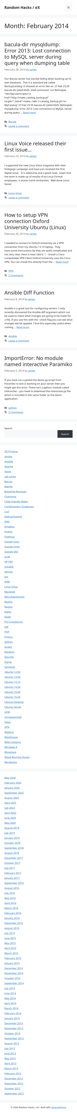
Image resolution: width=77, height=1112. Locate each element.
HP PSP (8, 561)
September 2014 (14, 983)
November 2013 (13, 1028)
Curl (6, 511)
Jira (6, 576)
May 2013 (10, 1058)
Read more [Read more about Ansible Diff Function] (22, 327)
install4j (9, 566)
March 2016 (11, 908)
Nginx (7, 611)
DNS (7, 521)
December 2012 (13, 1078)
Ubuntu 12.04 (12, 672)
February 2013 (12, 1073)
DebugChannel (13, 516)
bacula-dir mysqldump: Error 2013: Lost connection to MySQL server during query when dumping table (37, 53)
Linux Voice (15, 193)
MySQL (8, 601)
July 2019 (9, 833)
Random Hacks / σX (22, 7)
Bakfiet (8, 486)
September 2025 (14, 792)
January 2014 (12, 1018)
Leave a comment (18, 126)
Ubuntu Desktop (14, 702)
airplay (8, 456)
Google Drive (12, 546)
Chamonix (10, 496)
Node (7, 616)
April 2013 (10, 1063)
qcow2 (8, 647)
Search (8, 428)
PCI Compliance (13, 622)
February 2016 (12, 913)
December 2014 (13, 968)
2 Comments (15, 275)
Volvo (7, 722)
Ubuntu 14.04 (12, 687)
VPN (10, 271)
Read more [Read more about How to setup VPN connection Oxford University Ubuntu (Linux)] (62, 262)
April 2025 (10, 803)
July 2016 (9, 893)
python (12, 407)
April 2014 (10, 1003)
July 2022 (9, 808)
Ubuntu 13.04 (12, 677)
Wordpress (10, 762)
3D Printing (11, 451)
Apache (8, 466)
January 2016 (12, 918)
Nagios (8, 606)
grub (7, 556)
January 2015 (12, 963)
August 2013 (11, 1043)
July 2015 (9, 933)
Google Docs (11, 541)
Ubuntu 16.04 (12, 697)
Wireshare (10, 752)
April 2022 (10, 813)
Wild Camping (12, 742)
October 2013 (12, 1033)
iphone (8, 571)
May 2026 (10, 777)
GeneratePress (58, 1107)
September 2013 (14, 1038)
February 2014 (12, 1013)
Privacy (8, 637)
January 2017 (12, 878)
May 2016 (10, 898)
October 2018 (12, 843)
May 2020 (10, 823)
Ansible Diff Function (29, 292)
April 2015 (10, 948)
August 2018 (11, 853)
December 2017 (13, 858)
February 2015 (12, 958)
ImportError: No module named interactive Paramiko (38, 361)
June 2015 (10, 938)
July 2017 (9, 868)
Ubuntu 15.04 (12, 692)
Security (9, 657)
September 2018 (14, 848)
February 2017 (12, 873)
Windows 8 (10, 747)
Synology (9, 667)
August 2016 (11, 888)
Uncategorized (13, 717)
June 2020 (10, 818)
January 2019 (12, 838)
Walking (9, 732)
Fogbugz (9, 536)
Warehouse (11, 737)
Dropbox (9, 526)
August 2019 (11, 828)
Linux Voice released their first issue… (35, 146)
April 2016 (10, 903)
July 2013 (9, 1048)
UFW (7, 712)
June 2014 (10, 993)
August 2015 (11, 928)
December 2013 (13, 1023)
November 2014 (13, 973)
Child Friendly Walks (16, 501)
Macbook (9, 591)
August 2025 (11, 798)
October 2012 (12, 1088)
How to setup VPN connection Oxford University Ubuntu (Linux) (35, 221)
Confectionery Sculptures (19, 506)
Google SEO (11, 551)
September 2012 (14, 1093)
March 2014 (11, 1008)
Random (9, 652)
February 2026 (12, 782)
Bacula (12, 121)
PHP (6, 632)
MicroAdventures (14, 596)
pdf (6, 627)
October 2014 (12, 978)
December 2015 (13, 923)
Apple (7, 471)
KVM (7, 581)
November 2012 (13, 1083)
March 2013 (11, 1068)
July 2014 (9, 988)
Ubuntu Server (12, 707)
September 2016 (14, 883)
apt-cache (10, 476)
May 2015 (10, 943)
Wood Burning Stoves (17, 757)
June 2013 (10, 1053)
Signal (8, 662)
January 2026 (12, 787)
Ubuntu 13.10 (12, 682)
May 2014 (10, 998)
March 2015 (11, 953)
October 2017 (12, 863)
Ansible (12, 336)
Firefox (8, 531)
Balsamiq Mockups (15, 491)
